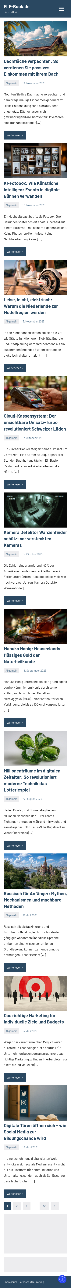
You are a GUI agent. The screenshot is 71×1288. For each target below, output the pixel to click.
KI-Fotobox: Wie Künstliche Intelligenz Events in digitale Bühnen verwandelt (32, 189)
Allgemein (11, 83)
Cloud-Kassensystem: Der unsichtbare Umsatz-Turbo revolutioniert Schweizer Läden (35, 422)
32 (44, 1205)
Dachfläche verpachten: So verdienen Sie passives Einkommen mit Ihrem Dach (31, 67)
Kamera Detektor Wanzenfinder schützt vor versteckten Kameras (35, 538)
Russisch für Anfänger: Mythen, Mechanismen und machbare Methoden (35, 900)
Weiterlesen (14, 135)
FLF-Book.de (17, 6)
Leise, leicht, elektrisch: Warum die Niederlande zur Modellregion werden (31, 306)
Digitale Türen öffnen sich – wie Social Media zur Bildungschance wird (35, 1132)
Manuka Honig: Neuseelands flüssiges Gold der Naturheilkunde (32, 655)
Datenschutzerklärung (31, 1281)
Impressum (10, 1281)
